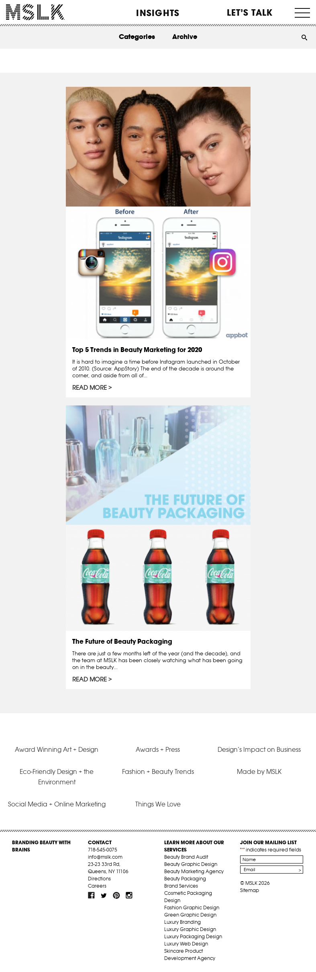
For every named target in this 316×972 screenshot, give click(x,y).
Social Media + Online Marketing (57, 804)
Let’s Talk (250, 12)
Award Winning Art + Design (56, 749)
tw (104, 895)
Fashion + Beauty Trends (158, 771)
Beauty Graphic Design (190, 864)
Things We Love (158, 804)
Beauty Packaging (185, 879)
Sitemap (249, 890)
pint (116, 895)
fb (91, 895)
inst (129, 895)
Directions (99, 879)
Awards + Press (158, 749)
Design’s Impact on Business (259, 749)
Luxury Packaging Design (193, 936)
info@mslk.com (105, 857)
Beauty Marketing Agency (194, 871)
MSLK (35, 12)
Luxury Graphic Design (190, 929)
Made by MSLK (259, 771)
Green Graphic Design (190, 915)
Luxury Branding (182, 922)
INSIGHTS (157, 12)
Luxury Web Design (186, 944)
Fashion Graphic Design (191, 907)
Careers (97, 886)
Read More (89, 388)
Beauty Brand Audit (186, 857)
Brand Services (181, 886)
